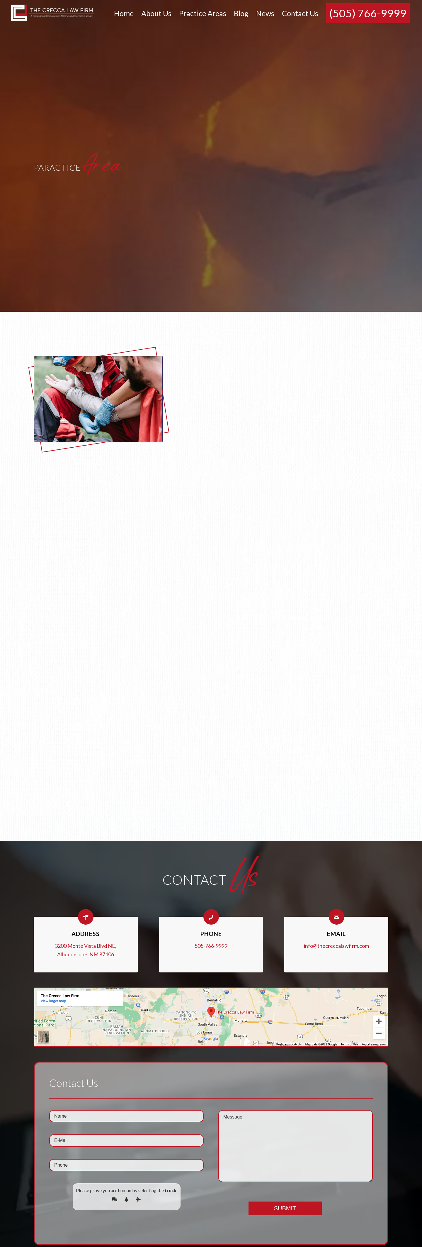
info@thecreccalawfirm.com (336, 946)
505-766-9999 (211, 946)
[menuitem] (123, 13)
